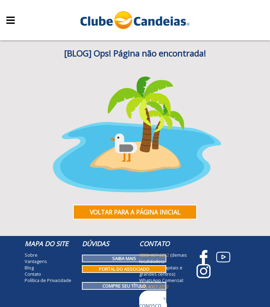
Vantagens (36, 261)
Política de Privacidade (48, 280)
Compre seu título (124, 286)
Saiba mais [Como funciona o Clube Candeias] (124, 258)
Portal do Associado (124, 269)
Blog (29, 267)
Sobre (31, 255)
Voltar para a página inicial (135, 212)
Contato (33, 274)
